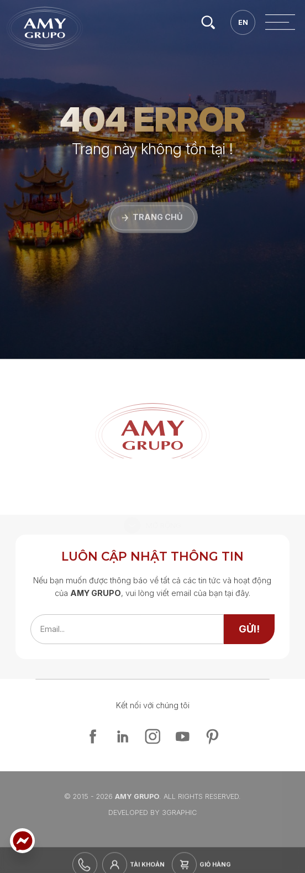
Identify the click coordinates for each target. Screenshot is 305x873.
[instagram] (152, 736)
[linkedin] (123, 736)
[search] (209, 22)
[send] (249, 629)
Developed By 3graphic (152, 812)
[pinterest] (212, 736)
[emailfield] (127, 629)
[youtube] (182, 736)
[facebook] (93, 736)
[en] (244, 22)
